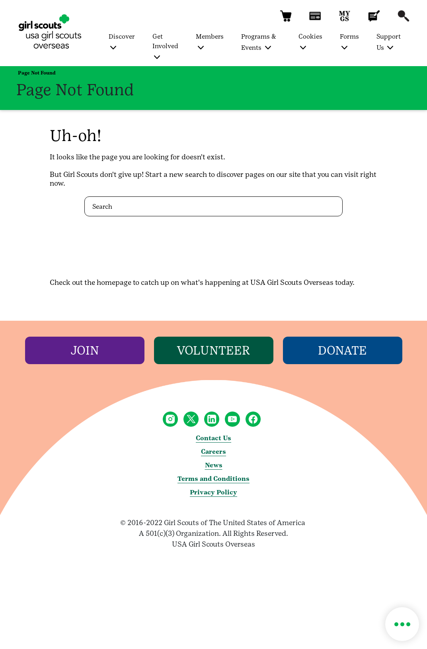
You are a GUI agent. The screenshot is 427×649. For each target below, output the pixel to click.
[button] (286, 20)
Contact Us (213, 438)
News (213, 465)
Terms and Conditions (213, 478)
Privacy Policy (213, 492)
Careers (213, 451)
